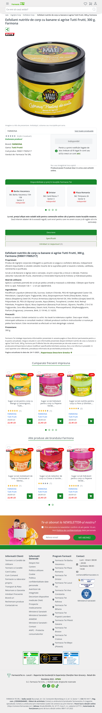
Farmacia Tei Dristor (60, 577)
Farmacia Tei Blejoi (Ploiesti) (62, 644)
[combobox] (51, 9)
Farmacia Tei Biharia (60, 607)
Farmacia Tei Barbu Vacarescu (63, 562)
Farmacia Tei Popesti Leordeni (62, 614)
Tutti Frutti (17, 147)
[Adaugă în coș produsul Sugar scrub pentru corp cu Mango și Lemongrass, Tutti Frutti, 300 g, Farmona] (30, 421)
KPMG (58, 679)
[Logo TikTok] (57, 686)
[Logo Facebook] (44, 686)
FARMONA (17, 144)
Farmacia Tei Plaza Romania (62, 569)
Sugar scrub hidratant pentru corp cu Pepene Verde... (51, 403)
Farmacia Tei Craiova (60, 637)
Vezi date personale (74, 530)
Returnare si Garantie (15, 590)
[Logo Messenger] (48, 686)
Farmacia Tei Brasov (60, 629)
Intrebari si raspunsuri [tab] (51, 244)
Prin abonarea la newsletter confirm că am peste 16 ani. (70, 527)
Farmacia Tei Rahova (60, 599)
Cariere (32, 566)
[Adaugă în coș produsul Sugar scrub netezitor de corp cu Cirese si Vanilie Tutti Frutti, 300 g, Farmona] (60, 496)
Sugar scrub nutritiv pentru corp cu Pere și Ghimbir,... (81, 402)
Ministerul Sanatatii (38, 611)
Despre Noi (34, 562)
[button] (46, 209)
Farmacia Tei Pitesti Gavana (63, 622)
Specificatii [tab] (51, 238)
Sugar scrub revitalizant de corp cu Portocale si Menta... (20, 478)
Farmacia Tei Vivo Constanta (62, 592)
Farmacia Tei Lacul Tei (62, 584)
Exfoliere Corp (28, 15)
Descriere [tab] (51, 232)
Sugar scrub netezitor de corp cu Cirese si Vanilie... (50, 477)
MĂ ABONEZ (84, 537)
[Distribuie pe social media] (7, 29)
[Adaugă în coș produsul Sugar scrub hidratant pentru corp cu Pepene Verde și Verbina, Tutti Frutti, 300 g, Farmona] (60, 421)
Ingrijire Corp (16, 15)
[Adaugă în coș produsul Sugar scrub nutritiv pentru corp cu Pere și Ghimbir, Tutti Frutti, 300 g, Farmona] (91, 421)
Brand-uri (9, 597)
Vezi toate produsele (84, 131)
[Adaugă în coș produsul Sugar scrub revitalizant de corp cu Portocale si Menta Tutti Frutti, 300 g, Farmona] (30, 496)
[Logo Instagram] (53, 686)
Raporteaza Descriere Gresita (56, 352)
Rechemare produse (14, 601)
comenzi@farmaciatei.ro (87, 574)
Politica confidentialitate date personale (39, 581)
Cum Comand (11, 575)
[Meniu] (7, 4)
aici (78, 153)
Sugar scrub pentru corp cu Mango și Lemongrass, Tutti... (20, 403)
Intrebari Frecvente (14, 594)
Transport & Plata (13, 586)
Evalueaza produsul (13, 139)
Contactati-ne (11, 605)
